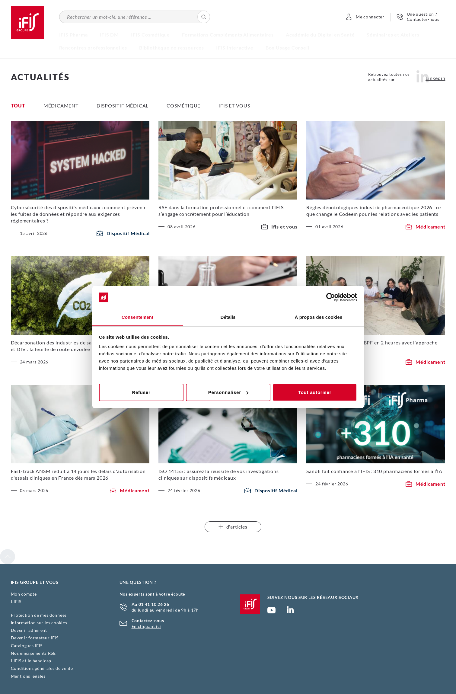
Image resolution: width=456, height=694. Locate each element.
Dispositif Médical (122, 105)
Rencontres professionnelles (93, 47)
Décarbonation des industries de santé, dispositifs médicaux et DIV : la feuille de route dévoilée (80, 346)
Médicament (60, 105)
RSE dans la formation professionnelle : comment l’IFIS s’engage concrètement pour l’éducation (220, 210)
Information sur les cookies (39, 622)
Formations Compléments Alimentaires (228, 34)
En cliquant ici (146, 626)
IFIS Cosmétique (150, 34)
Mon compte (24, 593)
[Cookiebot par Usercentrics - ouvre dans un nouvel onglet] (330, 297)
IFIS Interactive (235, 47)
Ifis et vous (234, 105)
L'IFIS (16, 601)
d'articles (232, 526)
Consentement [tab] (137, 317)
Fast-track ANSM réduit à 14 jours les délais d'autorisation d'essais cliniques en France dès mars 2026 (78, 474)
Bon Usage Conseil (287, 47)
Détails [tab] (228, 317)
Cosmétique (183, 105)
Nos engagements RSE (33, 653)
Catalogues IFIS (27, 645)
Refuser (141, 392)
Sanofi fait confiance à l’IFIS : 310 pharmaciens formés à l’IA (374, 471)
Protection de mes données (39, 615)
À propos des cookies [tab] (319, 317)
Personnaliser (228, 392)
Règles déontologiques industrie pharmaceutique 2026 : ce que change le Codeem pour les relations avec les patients (373, 210)
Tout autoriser (314, 392)
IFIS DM (109, 34)
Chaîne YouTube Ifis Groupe (271, 612)
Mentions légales (28, 676)
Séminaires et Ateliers (393, 34)
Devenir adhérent (29, 630)
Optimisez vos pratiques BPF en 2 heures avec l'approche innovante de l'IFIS (371, 346)
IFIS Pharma (73, 34)
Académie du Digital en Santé (320, 34)
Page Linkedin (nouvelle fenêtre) (290, 611)
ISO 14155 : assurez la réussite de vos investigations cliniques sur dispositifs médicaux (218, 474)
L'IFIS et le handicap (31, 660)
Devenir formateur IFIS (35, 637)
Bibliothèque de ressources (171, 47)
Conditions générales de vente (42, 668)
